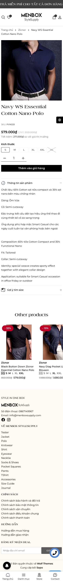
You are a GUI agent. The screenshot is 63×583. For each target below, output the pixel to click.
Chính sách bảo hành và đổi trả (20, 500)
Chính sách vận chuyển (15, 509)
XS (51, 149)
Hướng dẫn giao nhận (15, 534)
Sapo (40, 567)
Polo (4, 440)
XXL (42, 149)
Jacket (5, 436)
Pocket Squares (11, 466)
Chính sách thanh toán (15, 517)
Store (39, 576)
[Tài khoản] (60, 17)
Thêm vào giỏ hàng (31, 168)
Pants (4, 470)
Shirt (4, 449)
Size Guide (7, 483)
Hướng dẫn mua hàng (15, 530)
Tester (5, 432)
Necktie (6, 458)
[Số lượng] (13, 158)
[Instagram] (8, 420)
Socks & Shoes (10, 462)
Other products (31, 314)
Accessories (8, 479)
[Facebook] (3, 420)
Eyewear (6, 453)
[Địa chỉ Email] (31, 550)
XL (33, 149)
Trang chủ (7, 576)
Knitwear (7, 445)
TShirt (5, 475)
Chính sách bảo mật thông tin (20, 505)
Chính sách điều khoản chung (20, 513)
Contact (55, 576)
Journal (6, 487)
